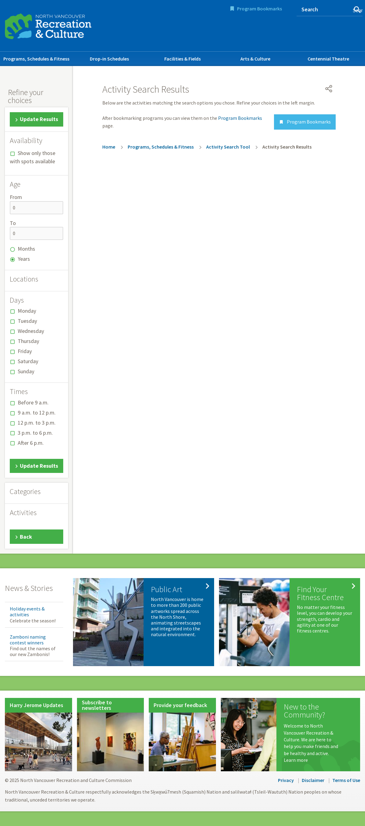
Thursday (28, 341)
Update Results (39, 119)
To (13, 223)
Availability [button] (26, 141)
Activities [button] (23, 513)
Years (24, 258)
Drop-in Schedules (109, 59)
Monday (27, 310)
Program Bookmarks (259, 9)
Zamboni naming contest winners (28, 640)
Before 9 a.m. (33, 402)
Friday (25, 351)
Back (26, 536)
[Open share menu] (329, 88)
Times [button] (19, 392)
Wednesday (31, 330)
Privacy (286, 780)
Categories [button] (25, 492)
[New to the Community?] (290, 734)
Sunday (26, 371)
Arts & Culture (255, 59)
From (16, 197)
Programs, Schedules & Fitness (36, 59)
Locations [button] (24, 279)
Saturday (28, 361)
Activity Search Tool (228, 147)
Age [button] (15, 184)
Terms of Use (346, 780)
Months (26, 248)
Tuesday (27, 320)
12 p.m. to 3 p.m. (37, 422)
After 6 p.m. (31, 442)
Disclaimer (313, 780)
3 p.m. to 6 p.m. (35, 432)
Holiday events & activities (27, 612)
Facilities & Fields (182, 59)
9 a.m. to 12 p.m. (37, 412)
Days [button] (17, 300)
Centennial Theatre (328, 59)
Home (108, 147)
